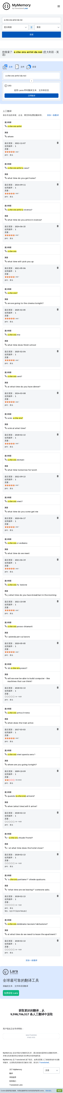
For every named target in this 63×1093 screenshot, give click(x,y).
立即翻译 (31, 95)
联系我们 (12, 1081)
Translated (44, 1062)
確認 (59, 1091)
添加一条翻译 (53, 115)
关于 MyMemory (15, 1069)
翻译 (11, 1073)
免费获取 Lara (11, 993)
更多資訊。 (49, 1090)
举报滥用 (12, 1077)
